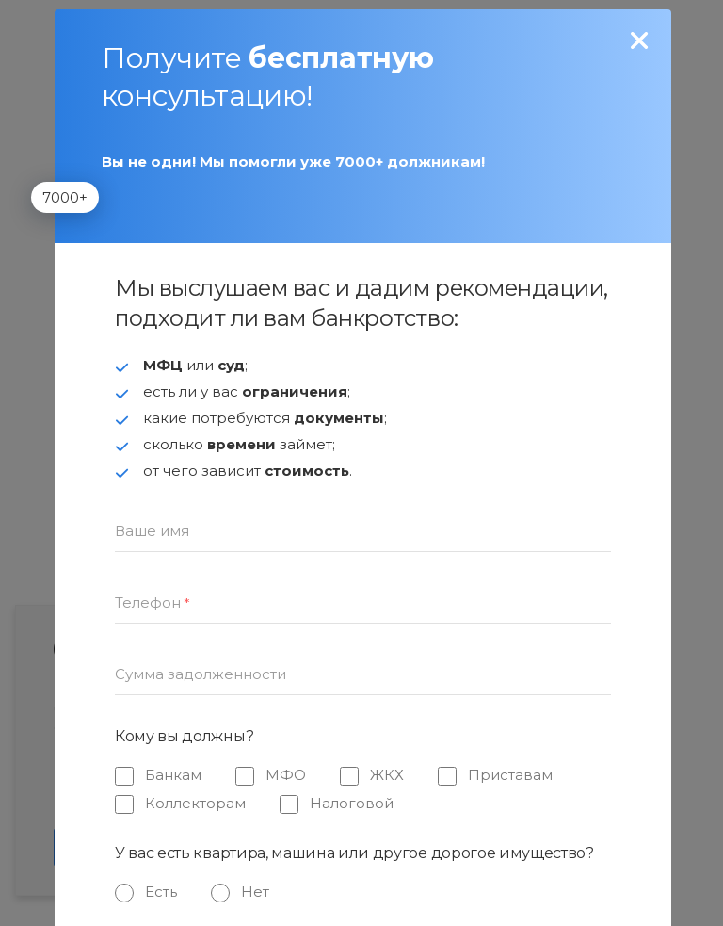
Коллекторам (195, 803)
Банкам (173, 775)
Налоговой (352, 803)
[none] (640, 41)
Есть (161, 892)
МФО (285, 775)
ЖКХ (387, 775)
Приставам (510, 775)
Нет (255, 892)
